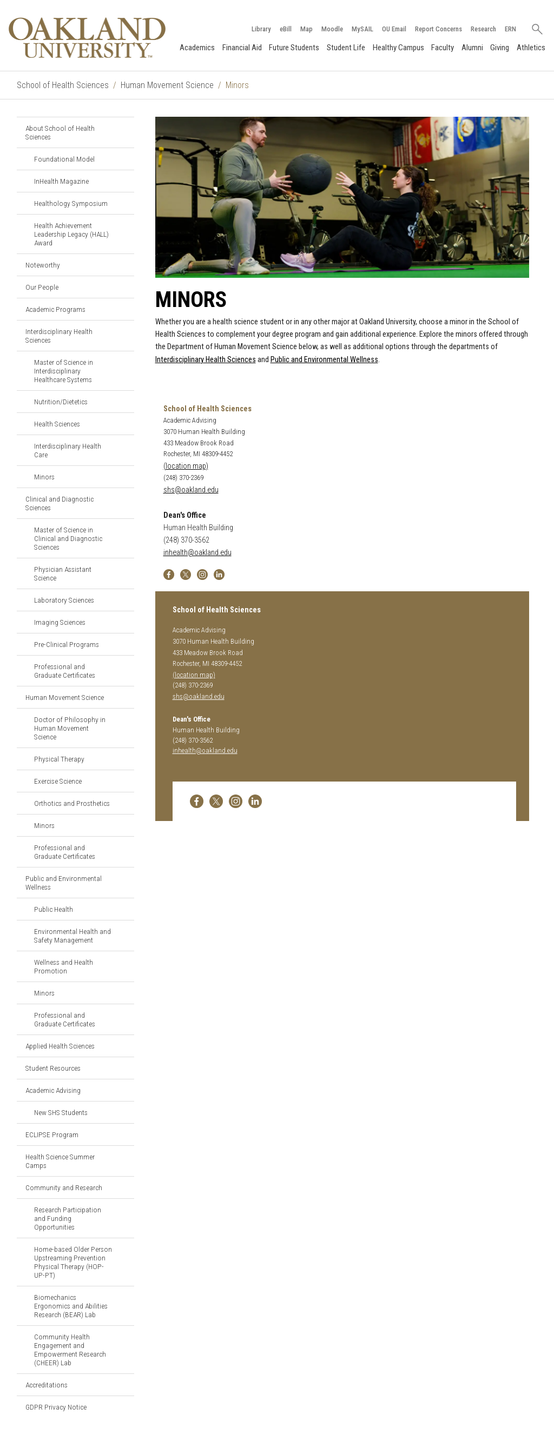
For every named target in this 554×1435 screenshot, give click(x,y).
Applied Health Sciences (60, 1046)
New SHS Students (61, 1112)
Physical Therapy (59, 759)
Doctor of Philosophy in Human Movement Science (69, 728)
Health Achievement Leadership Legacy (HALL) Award (71, 234)
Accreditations (46, 1384)
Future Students (294, 47)
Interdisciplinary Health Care (67, 450)
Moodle (332, 29)
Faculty (442, 47)
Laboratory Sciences (64, 600)
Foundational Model (64, 159)
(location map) (185, 466)
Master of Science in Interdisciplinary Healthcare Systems (63, 371)
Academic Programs (55, 309)
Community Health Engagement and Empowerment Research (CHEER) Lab (70, 1349)
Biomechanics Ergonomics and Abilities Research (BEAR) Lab (71, 1306)
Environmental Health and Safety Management (72, 935)
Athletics (531, 47)
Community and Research (63, 1187)
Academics (197, 47)
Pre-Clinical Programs (66, 644)
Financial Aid (242, 47)
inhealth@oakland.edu (197, 552)
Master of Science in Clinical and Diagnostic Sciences (68, 538)
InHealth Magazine (61, 181)
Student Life (346, 47)
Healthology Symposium (71, 203)
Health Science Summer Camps (60, 1161)
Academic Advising (53, 1090)
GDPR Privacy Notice (56, 1407)
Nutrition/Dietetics (61, 401)
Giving (499, 47)
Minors (44, 476)
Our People (41, 287)
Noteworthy (42, 265)
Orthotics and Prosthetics (72, 803)
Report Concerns (438, 29)
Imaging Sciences (59, 622)
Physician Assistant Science (62, 573)
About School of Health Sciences (60, 132)
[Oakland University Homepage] (87, 37)
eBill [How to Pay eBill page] (286, 29)
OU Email (394, 29)
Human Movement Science (167, 85)
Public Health (53, 909)
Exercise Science (58, 781)
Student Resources (53, 1068)
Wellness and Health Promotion (63, 966)
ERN (510, 29)
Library (261, 29)
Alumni (472, 47)
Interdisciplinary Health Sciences (59, 335)
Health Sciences (57, 423)
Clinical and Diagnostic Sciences (59, 503)
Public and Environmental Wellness (63, 882)
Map (306, 29)
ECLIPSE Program (51, 1134)
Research (483, 29)
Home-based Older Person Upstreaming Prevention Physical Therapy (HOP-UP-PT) (73, 1262)
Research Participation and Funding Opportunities (67, 1218)
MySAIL (362, 29)
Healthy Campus (398, 47)
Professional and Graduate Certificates (64, 670)
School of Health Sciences (63, 85)
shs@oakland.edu (191, 490)
